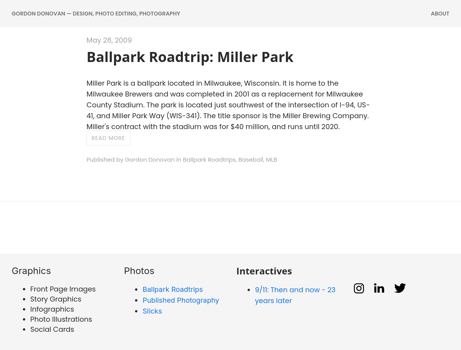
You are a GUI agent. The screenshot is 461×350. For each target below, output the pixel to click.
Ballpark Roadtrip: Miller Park (190, 56)
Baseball (250, 159)
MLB (271, 159)
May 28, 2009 (109, 40)
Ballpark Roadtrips (209, 159)
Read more (108, 138)
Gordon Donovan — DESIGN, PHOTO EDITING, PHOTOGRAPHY (96, 13)
